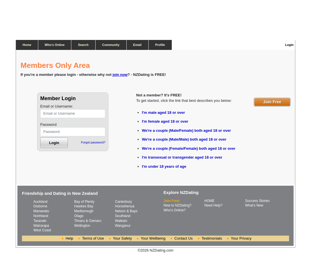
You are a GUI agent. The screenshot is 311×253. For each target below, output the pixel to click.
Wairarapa (41, 226)
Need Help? (213, 205)
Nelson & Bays (126, 211)
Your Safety (122, 238)
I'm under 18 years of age (164, 166)
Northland (40, 216)
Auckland (40, 202)
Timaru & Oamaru (87, 221)
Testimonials (211, 238)
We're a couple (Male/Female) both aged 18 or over (186, 130)
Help (69, 238)
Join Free (272, 102)
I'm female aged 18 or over (165, 121)
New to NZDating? (177, 205)
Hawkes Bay (83, 206)
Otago (79, 216)
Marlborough (83, 211)
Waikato (121, 221)
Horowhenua (124, 206)
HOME (209, 201)
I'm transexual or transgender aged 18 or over (182, 157)
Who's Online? (174, 210)
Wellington (82, 226)
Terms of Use (93, 238)
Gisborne (40, 206)
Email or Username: (56, 106)
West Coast (42, 230)
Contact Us (183, 238)
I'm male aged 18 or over (163, 112)
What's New (254, 205)
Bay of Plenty (84, 202)
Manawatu (41, 211)
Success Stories (257, 201)
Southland (122, 216)
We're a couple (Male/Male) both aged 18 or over (184, 139)
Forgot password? (93, 142)
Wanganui (122, 226)
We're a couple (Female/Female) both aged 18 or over (188, 148)
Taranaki (39, 221)
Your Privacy (241, 238)
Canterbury (123, 202)
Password (48, 124)
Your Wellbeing (153, 238)
